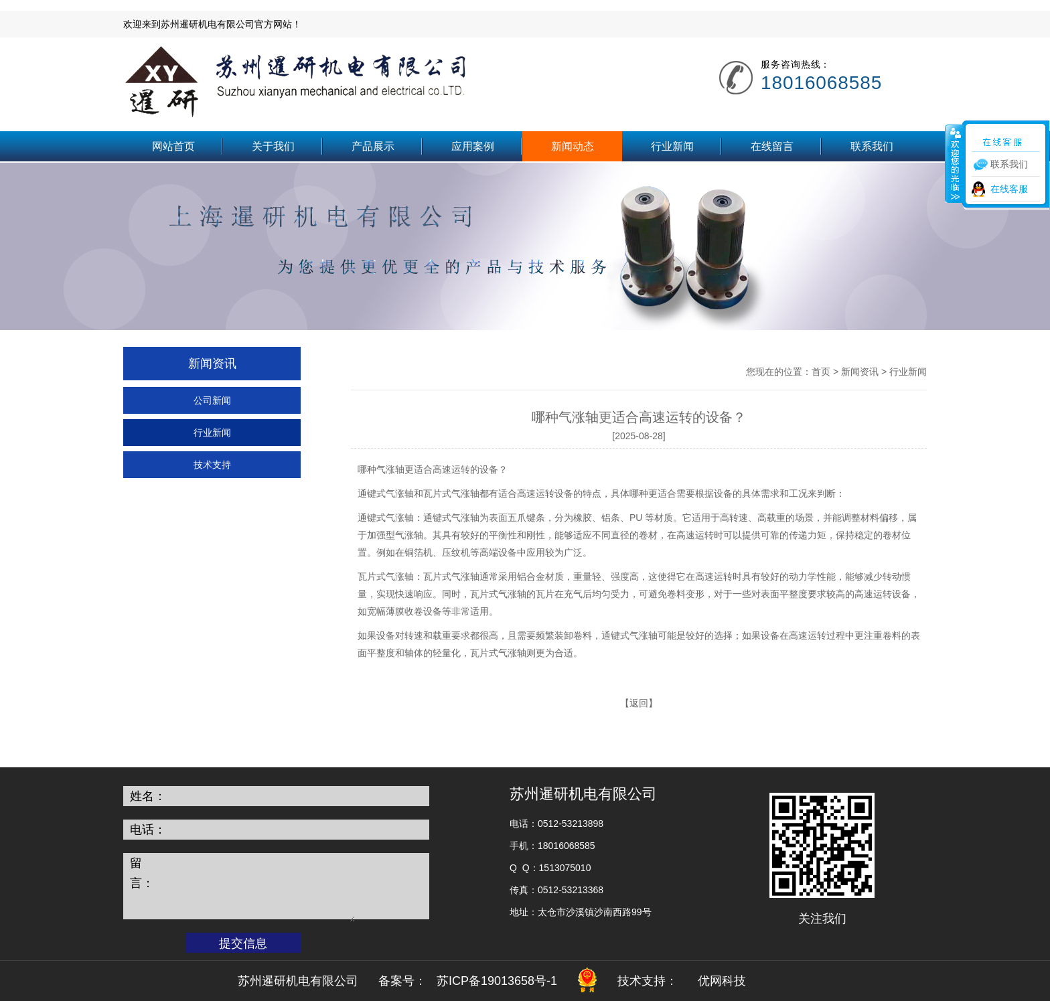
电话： (148, 829)
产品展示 (373, 146)
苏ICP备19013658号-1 (497, 981)
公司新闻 (212, 400)
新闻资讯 (860, 371)
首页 (821, 371)
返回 (638, 703)
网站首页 (173, 146)
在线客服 (1009, 188)
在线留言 (772, 146)
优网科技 (722, 981)
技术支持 (212, 464)
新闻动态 (572, 146)
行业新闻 (672, 146)
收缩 (954, 163)
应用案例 (472, 146)
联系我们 (871, 146)
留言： (142, 873)
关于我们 (273, 146)
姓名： (148, 796)
